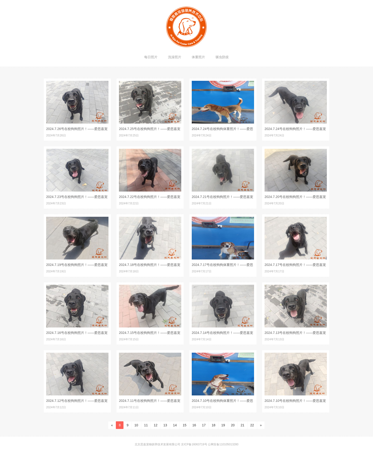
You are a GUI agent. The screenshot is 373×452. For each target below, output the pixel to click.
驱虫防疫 (222, 57)
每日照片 (150, 57)
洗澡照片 (174, 57)
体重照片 (198, 57)
